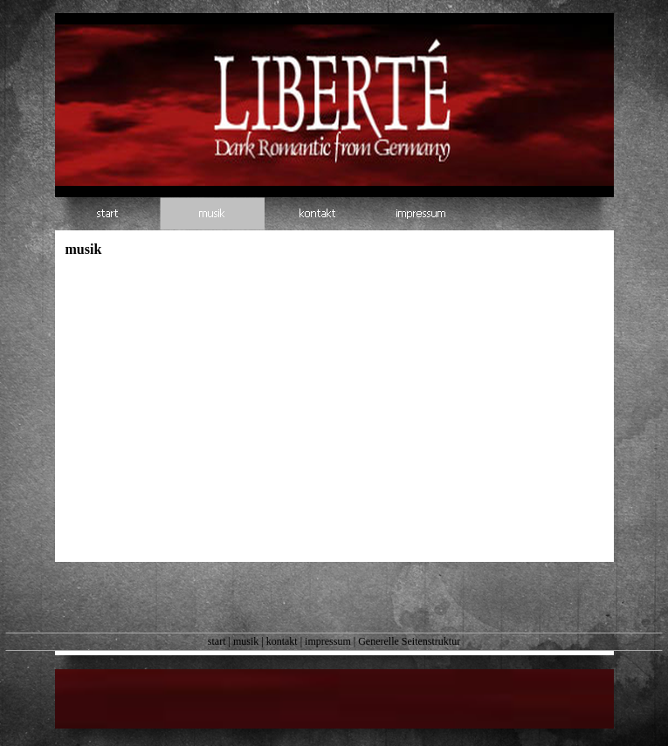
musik (245, 641)
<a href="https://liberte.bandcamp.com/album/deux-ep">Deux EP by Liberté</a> (234, 383)
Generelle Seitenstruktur (409, 641)
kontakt (282, 641)
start (217, 641)
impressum (328, 641)
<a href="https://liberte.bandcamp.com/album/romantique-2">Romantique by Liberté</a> (334, 559)
